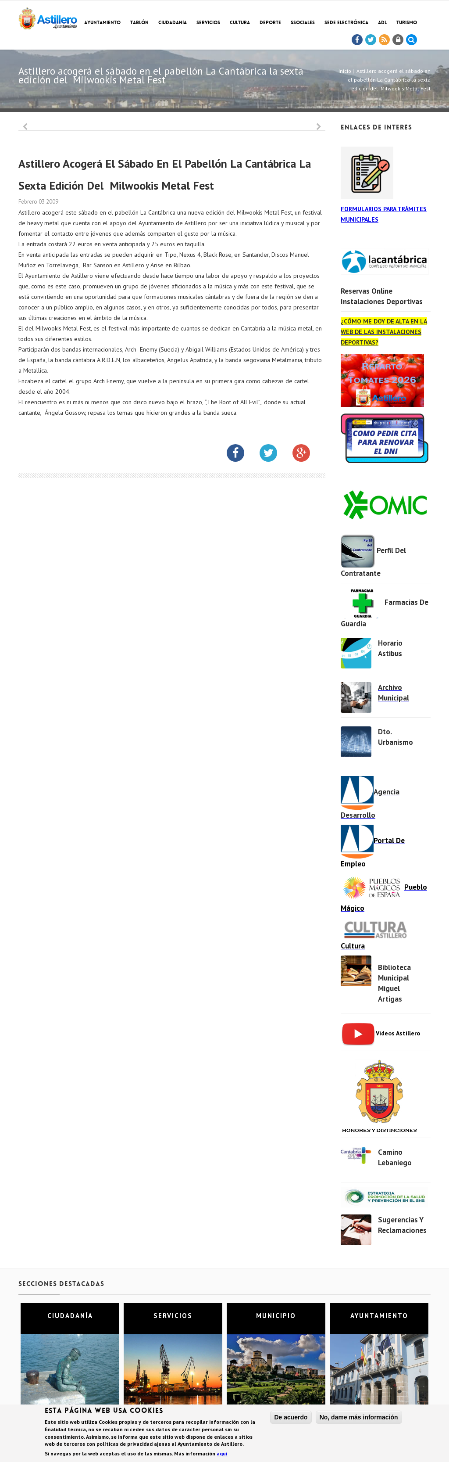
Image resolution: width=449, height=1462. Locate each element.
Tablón (139, 23)
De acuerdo (290, 1417)
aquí (222, 1453)
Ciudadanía (172, 23)
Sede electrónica (346, 23)
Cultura (240, 23)
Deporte (270, 23)
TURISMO (406, 23)
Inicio (345, 71)
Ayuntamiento (102, 23)
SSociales (303, 23)
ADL (382, 23)
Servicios (208, 23)
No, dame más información (359, 1417)
